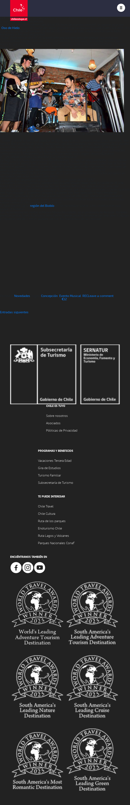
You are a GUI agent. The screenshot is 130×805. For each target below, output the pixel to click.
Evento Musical (70, 295)
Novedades (22, 295)
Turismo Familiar (49, 475)
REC (85, 295)
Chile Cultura (46, 513)
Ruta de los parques (52, 521)
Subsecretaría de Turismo (55, 482)
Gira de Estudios (49, 468)
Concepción (49, 295)
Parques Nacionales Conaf (56, 543)
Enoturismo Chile (50, 528)
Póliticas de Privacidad (61, 430)
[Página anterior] (63, 299)
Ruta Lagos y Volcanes (53, 535)
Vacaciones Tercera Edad (55, 460)
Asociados (53, 423)
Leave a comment (101, 295)
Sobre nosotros (57, 415)
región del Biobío (42, 205)
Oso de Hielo (10, 27)
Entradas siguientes (14, 312)
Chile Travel (45, 506)
